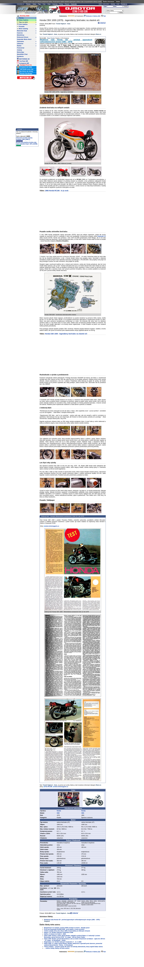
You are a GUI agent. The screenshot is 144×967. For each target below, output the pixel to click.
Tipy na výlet (26, 22)
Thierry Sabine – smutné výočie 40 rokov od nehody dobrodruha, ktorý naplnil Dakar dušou (73, 946)
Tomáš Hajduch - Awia (63, 24)
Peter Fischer (51, 38)
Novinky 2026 (23, 16)
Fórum (67, 4)
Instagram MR (23, 63)
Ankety (19, 50)
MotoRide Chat (22, 54)
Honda (59, 811)
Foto (44, 4)
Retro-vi (98, 34)
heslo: (114, 6)
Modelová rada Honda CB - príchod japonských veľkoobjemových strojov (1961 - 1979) (66, 41)
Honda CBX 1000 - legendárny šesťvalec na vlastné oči (66, 334)
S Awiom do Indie (24, 67)
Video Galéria (26, 20)
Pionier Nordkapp (24, 74)
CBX (58, 813)
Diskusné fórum (26, 37)
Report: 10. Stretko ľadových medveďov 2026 (58, 932)
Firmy (61, 4)
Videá (34, 4)
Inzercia (54, 4)
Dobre (118, 1)
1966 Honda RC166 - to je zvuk (56, 190)
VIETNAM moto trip (25, 69)
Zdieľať (103, 23)
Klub (49, 4)
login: (105, 6)
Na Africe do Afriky (25, 71)
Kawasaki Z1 (102, 236)
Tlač (104, 16)
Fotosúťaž (20, 48)
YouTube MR (22, 61)
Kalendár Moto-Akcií (24, 39)
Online (113, 4)
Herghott (47, 921)
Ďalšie (26, 46)
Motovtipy (20, 52)
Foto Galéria (26, 24)
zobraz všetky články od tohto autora (57, 948)
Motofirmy (20, 35)
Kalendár (74, 4)
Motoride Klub (26, 31)
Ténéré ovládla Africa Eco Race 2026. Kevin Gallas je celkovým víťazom (67, 931)
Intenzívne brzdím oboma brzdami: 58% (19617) (24, 139)
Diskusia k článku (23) (92, 16)
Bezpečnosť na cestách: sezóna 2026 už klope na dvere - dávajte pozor (67, 928)
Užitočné (26, 44)
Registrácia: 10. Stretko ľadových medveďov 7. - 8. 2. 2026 (62, 942)
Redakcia (124, 4)
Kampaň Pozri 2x (24, 65)
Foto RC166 (48, 786)
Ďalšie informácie (108, 1)
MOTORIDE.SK (23, 59)
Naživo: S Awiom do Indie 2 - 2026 (55, 934)
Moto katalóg (26, 29)
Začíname (26, 41)
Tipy (39, 4)
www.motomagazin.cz (52, 526)
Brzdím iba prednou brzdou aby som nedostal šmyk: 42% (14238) (26, 144)
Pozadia (20, 26)
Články (28, 4)
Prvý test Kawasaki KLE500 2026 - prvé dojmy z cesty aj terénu (64, 929)
